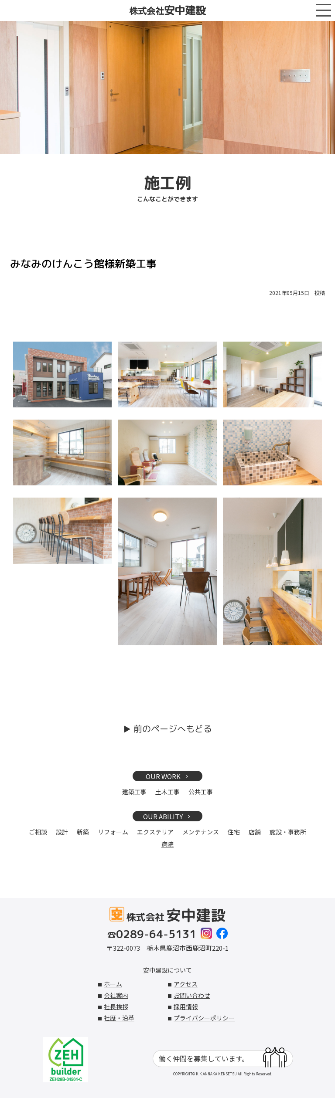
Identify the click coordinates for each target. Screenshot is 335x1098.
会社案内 (116, 995)
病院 (167, 844)
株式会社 (167, 10)
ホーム (113, 983)
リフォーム (113, 831)
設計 (62, 831)
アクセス (186, 983)
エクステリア (155, 831)
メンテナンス (200, 831)
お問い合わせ (192, 995)
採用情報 (186, 1006)
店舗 (255, 831)
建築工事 (134, 791)
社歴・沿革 (119, 1017)
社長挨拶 (116, 1006)
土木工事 (167, 791)
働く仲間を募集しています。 (223, 1058)
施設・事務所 (288, 831)
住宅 (234, 831)
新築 (83, 831)
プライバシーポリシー (204, 1017)
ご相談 (38, 831)
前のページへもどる (172, 728)
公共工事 (200, 791)
